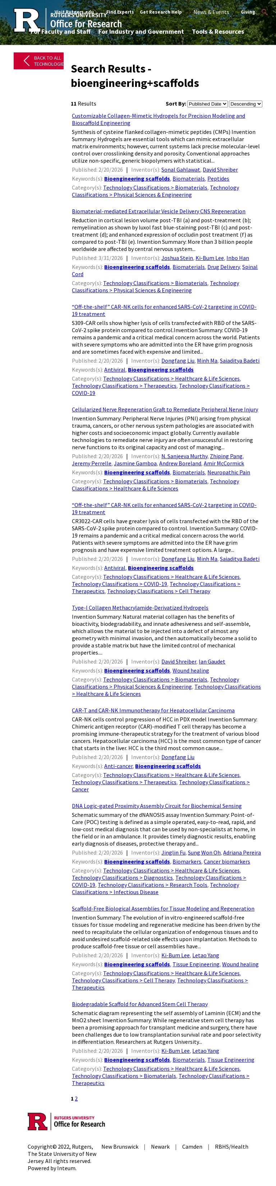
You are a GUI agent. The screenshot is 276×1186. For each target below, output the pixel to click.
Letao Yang (205, 955)
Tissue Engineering (196, 964)
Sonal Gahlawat (180, 169)
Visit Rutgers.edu (74, 12)
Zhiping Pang (226, 456)
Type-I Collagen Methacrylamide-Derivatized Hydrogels (140, 607)
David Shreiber (220, 169)
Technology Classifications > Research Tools (152, 884)
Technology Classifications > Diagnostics (122, 877)
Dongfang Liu (177, 360)
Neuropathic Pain (228, 472)
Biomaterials (188, 178)
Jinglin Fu (173, 852)
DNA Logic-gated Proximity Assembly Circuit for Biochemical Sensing (157, 805)
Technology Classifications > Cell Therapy (158, 591)
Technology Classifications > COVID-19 (119, 583)
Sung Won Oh (204, 852)
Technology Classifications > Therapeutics (124, 385)
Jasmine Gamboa (135, 463)
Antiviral (114, 369)
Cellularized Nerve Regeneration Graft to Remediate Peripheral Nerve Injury (165, 409)
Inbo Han (237, 257)
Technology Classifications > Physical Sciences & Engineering (155, 191)
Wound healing (190, 670)
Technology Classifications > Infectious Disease (155, 888)
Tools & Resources (218, 31)
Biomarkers (186, 861)
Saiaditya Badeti (239, 360)
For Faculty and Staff (61, 31)
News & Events (211, 11)
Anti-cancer (118, 765)
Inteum (66, 1168)
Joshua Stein (177, 257)
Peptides (218, 178)
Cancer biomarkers (227, 861)
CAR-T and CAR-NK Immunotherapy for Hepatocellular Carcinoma (153, 710)
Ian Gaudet (212, 661)
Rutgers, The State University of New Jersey (62, 1153)
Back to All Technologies (50, 61)
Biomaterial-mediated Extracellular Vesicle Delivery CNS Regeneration (158, 211)
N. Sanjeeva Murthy (184, 456)
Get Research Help (161, 12)
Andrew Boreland (180, 463)
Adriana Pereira (242, 852)
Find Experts (120, 12)
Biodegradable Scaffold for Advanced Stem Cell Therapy (140, 1004)
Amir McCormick (224, 463)
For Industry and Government (141, 31)
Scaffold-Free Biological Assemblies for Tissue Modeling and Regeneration (163, 908)
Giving (248, 12)
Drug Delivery (223, 266)
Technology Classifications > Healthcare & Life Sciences (171, 378)
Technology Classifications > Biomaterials (155, 187)
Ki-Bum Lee (210, 257)
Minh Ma (207, 360)
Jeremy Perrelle (91, 463)
